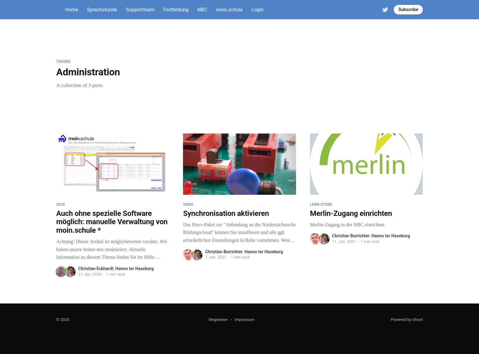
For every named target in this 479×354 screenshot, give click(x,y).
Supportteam (140, 10)
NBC (202, 10)
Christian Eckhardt (95, 268)
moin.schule (229, 10)
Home (71, 10)
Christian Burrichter (224, 251)
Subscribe (408, 9)
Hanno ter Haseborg (134, 268)
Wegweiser (218, 319)
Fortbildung (175, 10)
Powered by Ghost (407, 319)
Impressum (244, 319)
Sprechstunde (102, 10)
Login (257, 10)
